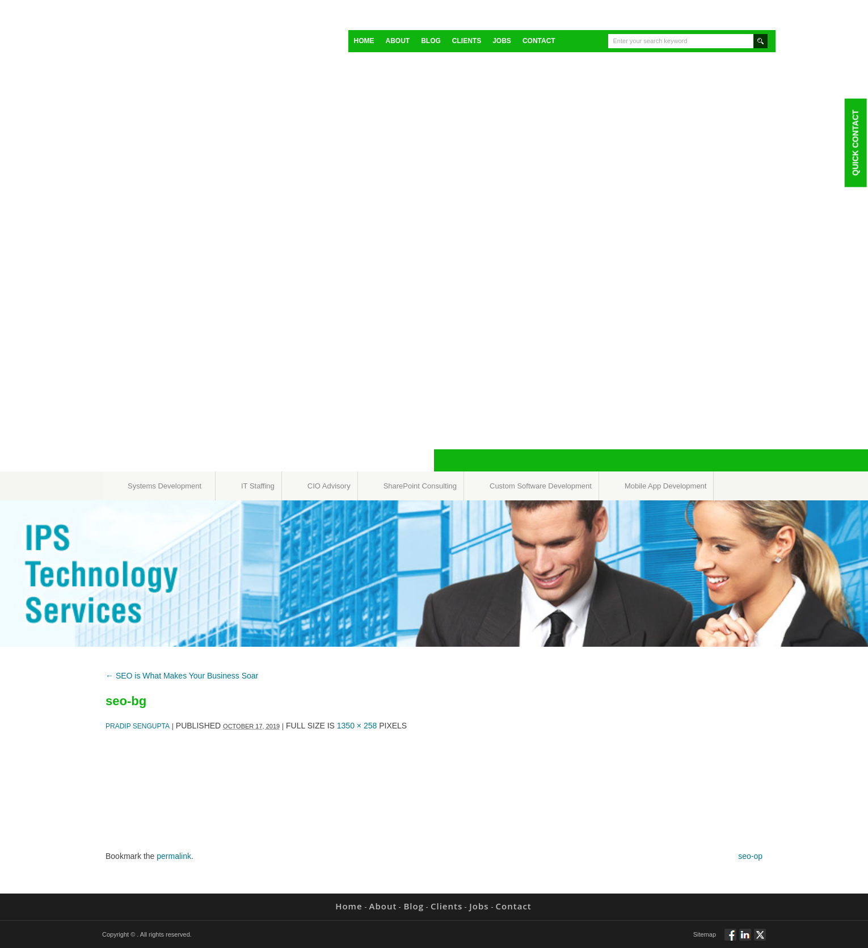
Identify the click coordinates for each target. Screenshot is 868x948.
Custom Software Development (541, 486)
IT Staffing (258, 486)
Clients (466, 41)
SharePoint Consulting (420, 486)
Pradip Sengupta (138, 726)
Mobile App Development (666, 486)
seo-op (750, 856)
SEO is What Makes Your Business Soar (182, 675)
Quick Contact (854, 142)
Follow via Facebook (730, 939)
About (398, 41)
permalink (174, 856)
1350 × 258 (357, 725)
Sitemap (704, 934)
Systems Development (164, 486)
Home (364, 41)
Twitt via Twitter (760, 939)
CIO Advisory (329, 486)
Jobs (501, 41)
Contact (539, 41)
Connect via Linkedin (745, 939)
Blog (431, 41)
